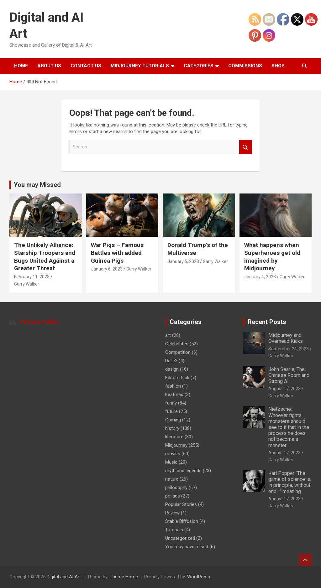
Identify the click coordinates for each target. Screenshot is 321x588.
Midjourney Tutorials (140, 66)
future (171, 411)
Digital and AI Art (64, 577)
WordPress (198, 577)
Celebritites (176, 344)
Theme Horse (124, 577)
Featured (174, 394)
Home (21, 66)
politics (172, 496)
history (172, 428)
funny (171, 403)
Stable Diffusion (181, 521)
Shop (278, 66)
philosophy (176, 487)
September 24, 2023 (288, 348)
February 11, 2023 (32, 276)
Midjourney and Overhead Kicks (285, 338)
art (168, 335)
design (172, 369)
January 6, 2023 (107, 268)
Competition (178, 352)
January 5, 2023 (183, 261)
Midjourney (176, 445)
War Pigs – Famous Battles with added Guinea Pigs (117, 252)
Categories (198, 66)
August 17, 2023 (284, 388)
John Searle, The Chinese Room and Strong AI (288, 375)
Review (172, 513)
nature (171, 479)
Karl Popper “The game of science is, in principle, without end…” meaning (289, 482)
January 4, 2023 (260, 276)
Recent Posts (267, 322)
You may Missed (37, 184)
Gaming (173, 420)
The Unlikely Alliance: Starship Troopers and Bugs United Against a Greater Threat (44, 256)
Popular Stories (181, 504)
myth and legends (183, 470)
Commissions (245, 66)
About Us (49, 66)
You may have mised (186, 546)
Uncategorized (180, 538)
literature (174, 437)
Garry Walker (26, 283)
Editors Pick (177, 377)
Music (171, 462)
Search (245, 147)
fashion (173, 386)
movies (172, 453)
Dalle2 (171, 361)
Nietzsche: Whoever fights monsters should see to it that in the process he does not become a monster (288, 427)
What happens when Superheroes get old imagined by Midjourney (272, 256)
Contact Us (86, 66)
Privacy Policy (39, 321)
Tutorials (174, 530)
